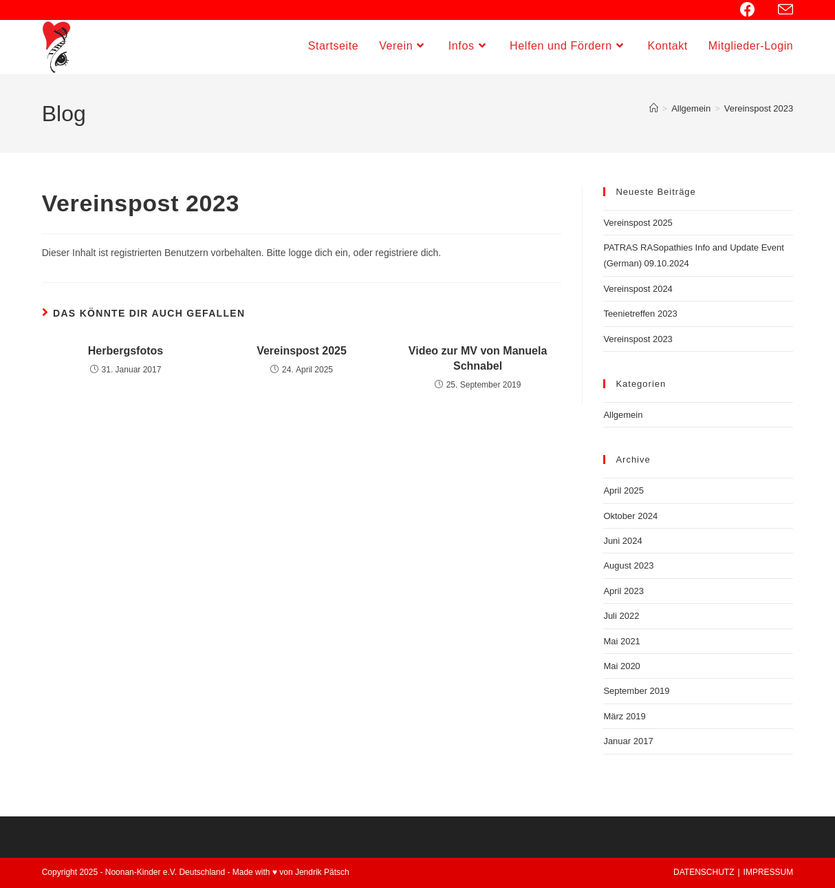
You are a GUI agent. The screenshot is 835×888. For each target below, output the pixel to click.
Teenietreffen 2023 (640, 313)
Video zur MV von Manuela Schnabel (478, 358)
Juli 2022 (621, 616)
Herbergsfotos (125, 351)
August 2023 (628, 565)
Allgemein (622, 415)
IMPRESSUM (769, 872)
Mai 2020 (621, 666)
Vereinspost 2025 (302, 351)
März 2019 (624, 716)
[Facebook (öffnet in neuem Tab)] (755, 9)
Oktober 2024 (630, 516)
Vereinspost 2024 (637, 289)
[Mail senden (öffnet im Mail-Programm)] (783, 10)
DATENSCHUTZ (703, 872)
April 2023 (623, 591)
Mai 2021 (621, 641)
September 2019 (636, 691)
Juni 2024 (622, 541)
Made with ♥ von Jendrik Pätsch (290, 872)
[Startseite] (653, 108)
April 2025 (623, 490)
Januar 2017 (628, 741)
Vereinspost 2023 (758, 108)
